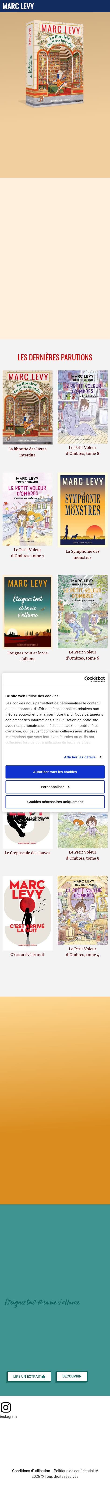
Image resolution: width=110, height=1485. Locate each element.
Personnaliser (55, 787)
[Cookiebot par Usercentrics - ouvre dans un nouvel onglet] (84, 679)
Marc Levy (18, 5)
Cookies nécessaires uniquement (55, 802)
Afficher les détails (80, 757)
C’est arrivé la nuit (27, 955)
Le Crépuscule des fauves (27, 853)
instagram (8, 1416)
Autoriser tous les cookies (55, 772)
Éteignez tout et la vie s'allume (42, 1303)
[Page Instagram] (6, 1407)
